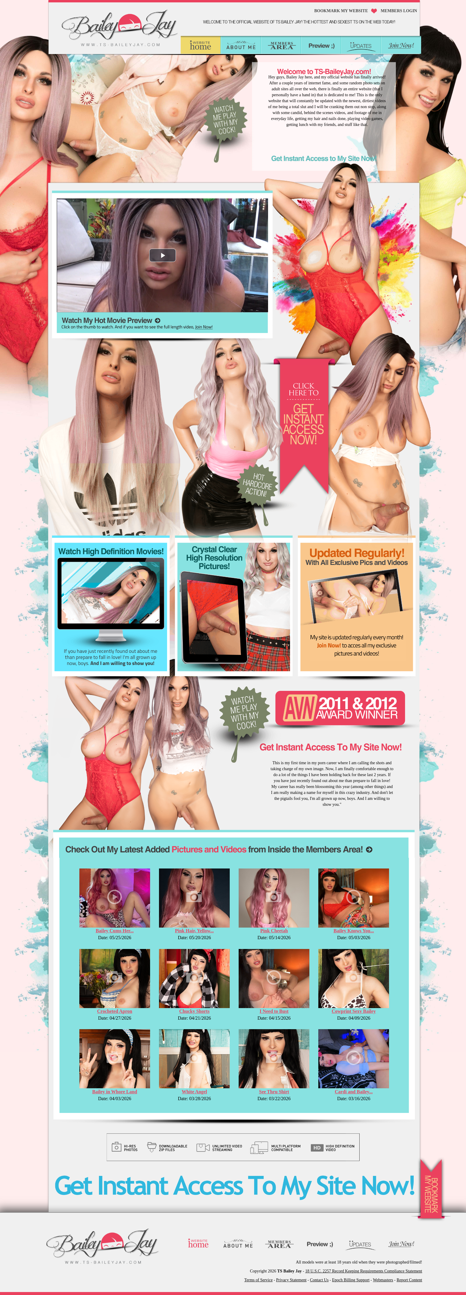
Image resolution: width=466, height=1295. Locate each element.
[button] (162, 255)
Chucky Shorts (194, 1011)
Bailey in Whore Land (114, 1091)
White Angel (194, 1091)
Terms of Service (258, 1280)
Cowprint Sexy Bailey (354, 1011)
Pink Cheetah (274, 930)
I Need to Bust (273, 1011)
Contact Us (319, 1280)
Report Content (409, 1280)
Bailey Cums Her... (115, 930)
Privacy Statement (291, 1280)
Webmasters (383, 1280)
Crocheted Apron (114, 1011)
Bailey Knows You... (353, 930)
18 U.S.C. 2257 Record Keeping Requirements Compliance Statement (363, 1271)
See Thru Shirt (274, 1091)
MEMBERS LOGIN (399, 11)
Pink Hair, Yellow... (194, 930)
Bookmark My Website (341, 11)
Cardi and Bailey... (354, 1091)
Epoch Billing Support (350, 1280)
